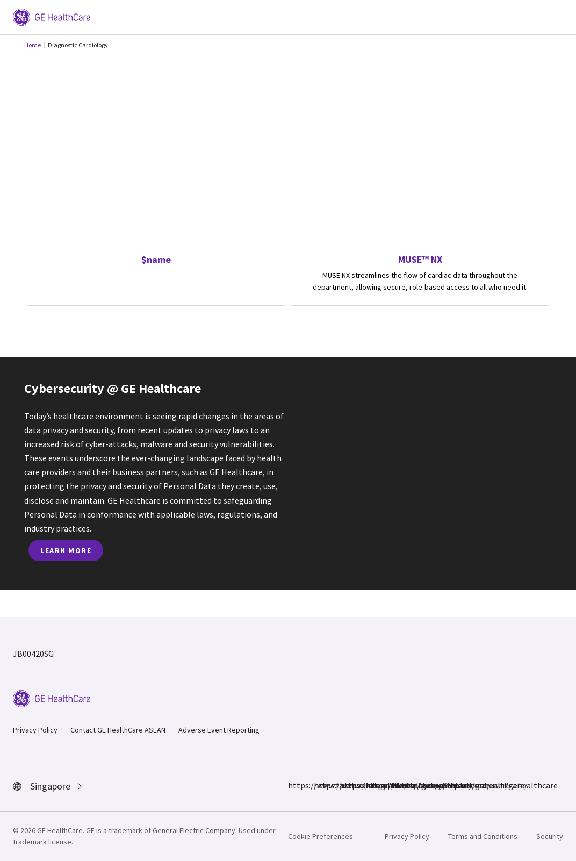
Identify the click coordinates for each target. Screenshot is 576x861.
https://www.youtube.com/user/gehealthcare (397, 785)
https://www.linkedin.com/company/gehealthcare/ (346, 785)
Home (32, 45)
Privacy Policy (35, 730)
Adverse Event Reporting (219, 730)
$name (156, 259)
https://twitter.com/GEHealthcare (371, 785)
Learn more (65, 550)
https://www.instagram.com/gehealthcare (320, 785)
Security (549, 836)
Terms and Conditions (482, 836)
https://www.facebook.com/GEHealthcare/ (294, 785)
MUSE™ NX (420, 259)
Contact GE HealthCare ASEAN (117, 730)
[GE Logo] (51, 16)
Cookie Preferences (320, 836)
